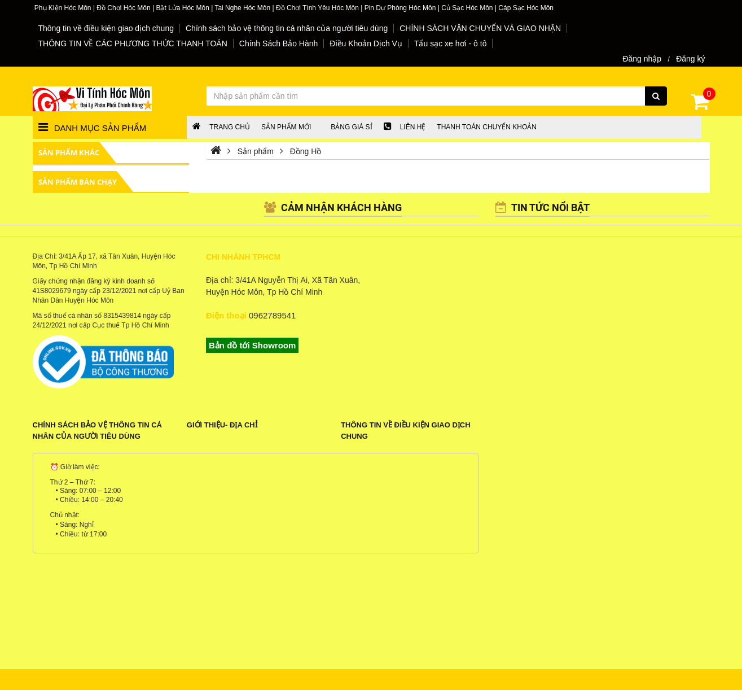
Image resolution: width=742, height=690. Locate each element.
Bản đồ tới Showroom (252, 345)
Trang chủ (221, 127)
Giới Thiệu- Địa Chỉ (222, 425)
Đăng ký (690, 58)
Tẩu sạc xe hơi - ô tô (450, 43)
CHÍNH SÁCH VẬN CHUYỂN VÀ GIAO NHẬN (480, 28)
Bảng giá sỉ (351, 127)
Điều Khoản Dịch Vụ (366, 43)
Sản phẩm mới (286, 127)
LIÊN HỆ (405, 127)
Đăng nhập (641, 58)
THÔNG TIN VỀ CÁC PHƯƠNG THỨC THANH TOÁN (132, 43)
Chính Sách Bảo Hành (278, 43)
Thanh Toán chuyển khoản (487, 127)
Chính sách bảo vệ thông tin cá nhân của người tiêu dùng (287, 28)
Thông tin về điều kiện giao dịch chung (106, 28)
